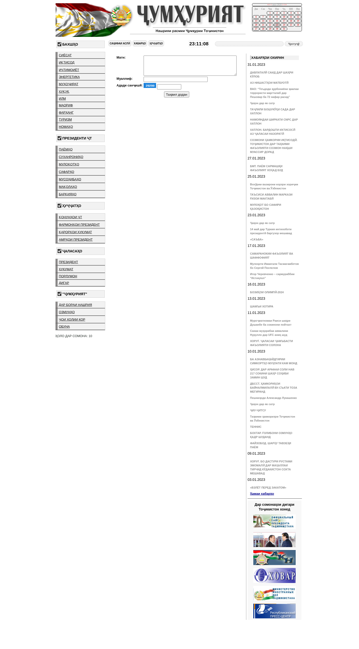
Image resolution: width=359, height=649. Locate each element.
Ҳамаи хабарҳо (262, 494)
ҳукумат (66, 269)
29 (270, 29)
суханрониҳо (71, 157)
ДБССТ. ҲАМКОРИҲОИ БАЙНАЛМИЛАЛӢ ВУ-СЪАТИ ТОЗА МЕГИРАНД (273, 387)
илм (62, 98)
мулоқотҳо (69, 164)
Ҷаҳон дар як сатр (262, 103)
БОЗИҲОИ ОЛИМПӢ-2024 (267, 292)
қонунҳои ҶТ (70, 217)
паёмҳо (66, 149)
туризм (65, 119)
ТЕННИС (256, 426)
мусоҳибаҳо (70, 179)
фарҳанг (66, 112)
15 (270, 21)
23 (277, 25)
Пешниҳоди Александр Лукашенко (273, 397)
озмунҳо (67, 312)
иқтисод (67, 62)
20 (256, 25)
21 (263, 25)
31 (284, 29)
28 (263, 29)
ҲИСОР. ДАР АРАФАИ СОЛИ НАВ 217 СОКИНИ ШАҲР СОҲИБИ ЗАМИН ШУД (272, 373)
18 (291, 21)
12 (298, 17)
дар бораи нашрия (75, 305)
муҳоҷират (68, 84)
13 (256, 21)
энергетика (69, 77)
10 (284, 17)
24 (284, 25)
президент (68, 262)
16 (277, 21)
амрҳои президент (76, 239)
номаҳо (66, 127)
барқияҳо (68, 194)
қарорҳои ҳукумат (75, 232)
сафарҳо (66, 172)
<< (268, 4)
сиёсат (65, 55)
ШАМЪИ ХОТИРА (261, 306)
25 (291, 25)
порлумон (68, 276)
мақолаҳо (68, 187)
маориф (66, 105)
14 (263, 21)
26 (298, 25)
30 (277, 29)
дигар (64, 283)
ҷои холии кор (72, 319)
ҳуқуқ (64, 91)
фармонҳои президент (79, 224)
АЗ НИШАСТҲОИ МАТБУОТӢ (269, 82)
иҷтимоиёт (69, 70)
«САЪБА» (256, 239)
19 (298, 21)
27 (256, 29)
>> (285, 4)
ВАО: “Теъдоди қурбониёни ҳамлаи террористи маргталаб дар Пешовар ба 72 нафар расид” (274, 92)
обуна (64, 326)
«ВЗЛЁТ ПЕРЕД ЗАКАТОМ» (268, 487)
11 (291, 17)
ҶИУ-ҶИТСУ (258, 410)
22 (270, 25)
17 (284, 21)
